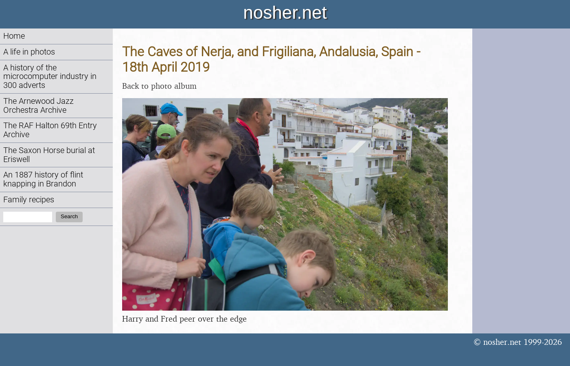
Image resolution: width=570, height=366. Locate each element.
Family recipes (28, 199)
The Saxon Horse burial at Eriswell (49, 155)
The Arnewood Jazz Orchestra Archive (38, 105)
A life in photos (29, 52)
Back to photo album (159, 86)
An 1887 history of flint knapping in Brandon (43, 179)
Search (69, 216)
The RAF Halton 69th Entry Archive (50, 130)
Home (14, 36)
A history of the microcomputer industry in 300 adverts (49, 76)
